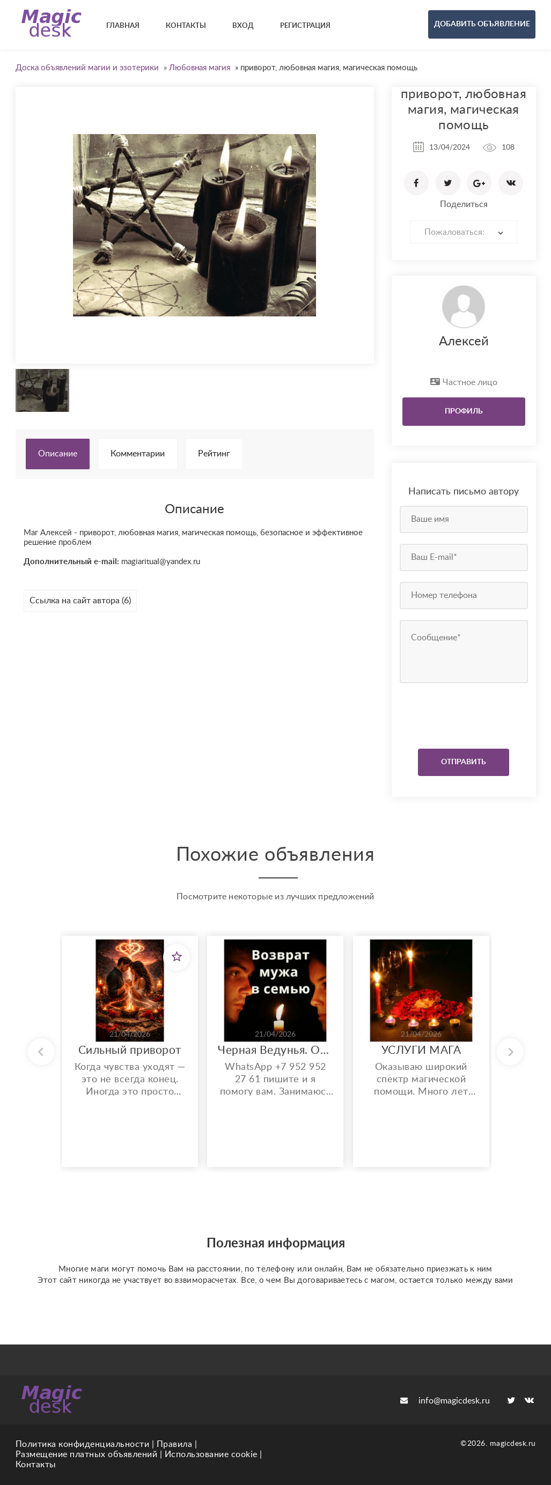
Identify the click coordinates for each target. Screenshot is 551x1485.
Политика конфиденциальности (83, 1444)
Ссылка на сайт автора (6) (80, 600)
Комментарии (138, 453)
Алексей (464, 341)
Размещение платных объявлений (87, 1454)
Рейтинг (214, 453)
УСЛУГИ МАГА (421, 1050)
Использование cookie (211, 1454)
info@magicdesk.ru (445, 1401)
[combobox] (463, 232)
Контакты (36, 1464)
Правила (175, 1444)
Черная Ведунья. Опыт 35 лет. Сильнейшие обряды (275, 1050)
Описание (57, 453)
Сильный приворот (130, 1050)
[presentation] (465, 713)
